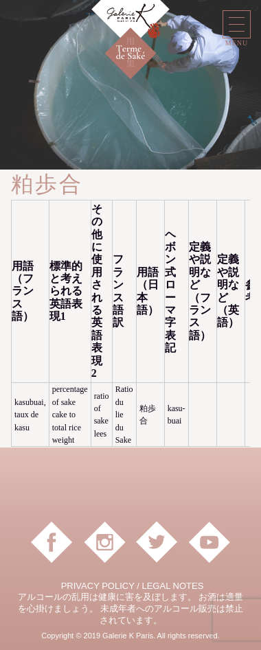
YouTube (209, 542)
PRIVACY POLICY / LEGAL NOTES (132, 586)
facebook (51, 542)
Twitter (156, 542)
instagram (104, 542)
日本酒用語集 (154, 56)
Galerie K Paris (130, 24)
